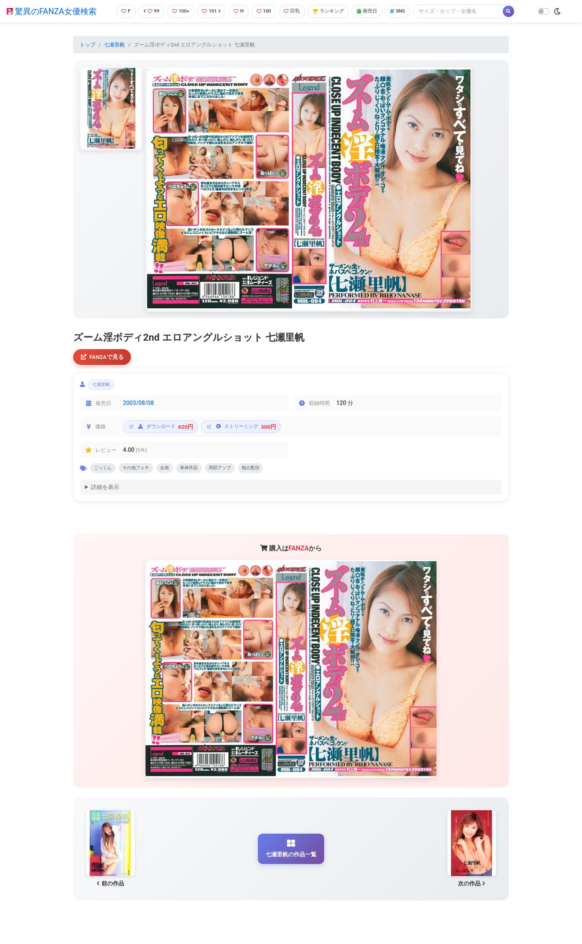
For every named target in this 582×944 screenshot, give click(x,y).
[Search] (466, 11)
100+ (179, 11)
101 (211, 11)
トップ (87, 45)
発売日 (373, 11)
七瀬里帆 (114, 45)
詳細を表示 (105, 491)
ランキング (333, 11)
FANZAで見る (103, 357)
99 (148, 11)
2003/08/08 (138, 405)
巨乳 (294, 11)
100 (265, 11)
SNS (405, 11)
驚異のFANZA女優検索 (51, 11)
